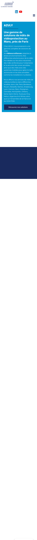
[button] (18, 112)
